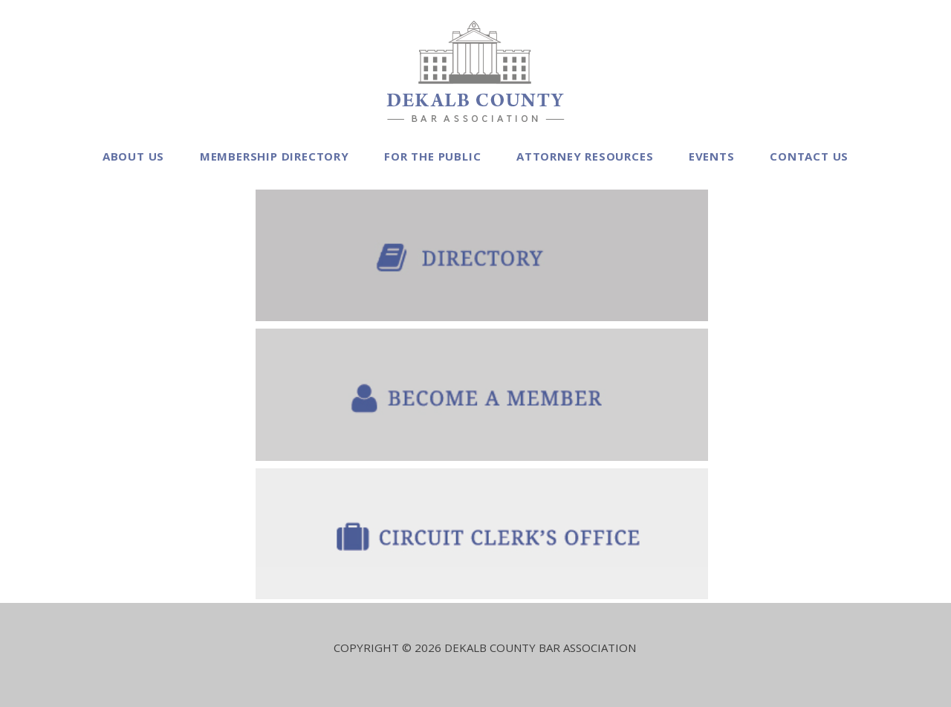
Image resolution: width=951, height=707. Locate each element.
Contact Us (809, 156)
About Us (133, 156)
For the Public (432, 156)
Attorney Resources (584, 156)
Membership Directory (274, 156)
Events (712, 156)
